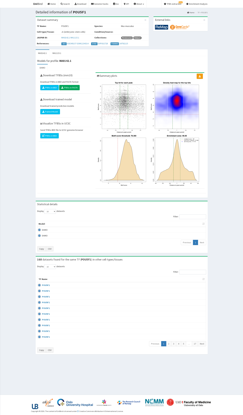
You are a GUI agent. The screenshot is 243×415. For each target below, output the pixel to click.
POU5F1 (42, 288)
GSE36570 (180, 323)
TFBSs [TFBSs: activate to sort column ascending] (127, 223)
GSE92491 (180, 315)
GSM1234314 (82, 43)
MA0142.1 (65, 37)
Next (202, 242)
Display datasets (51, 211)
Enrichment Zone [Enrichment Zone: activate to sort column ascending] (103, 223)
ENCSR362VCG (182, 306)
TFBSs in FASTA (69, 87)
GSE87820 (180, 332)
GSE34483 (180, 359)
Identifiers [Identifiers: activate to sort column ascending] (181, 282)
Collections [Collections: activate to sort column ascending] (147, 282)
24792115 (123, 43)
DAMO (42, 67)
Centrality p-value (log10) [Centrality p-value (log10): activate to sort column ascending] (180, 223)
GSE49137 (71, 43)
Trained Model (50, 111)
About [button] (139, 3)
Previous (187, 242)
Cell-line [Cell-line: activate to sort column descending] (55, 282)
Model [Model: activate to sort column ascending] (42, 223)
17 (195, 378)
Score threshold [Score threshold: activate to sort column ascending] (147, 223)
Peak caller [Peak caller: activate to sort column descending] (59, 223)
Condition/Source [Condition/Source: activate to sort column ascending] (94, 282)
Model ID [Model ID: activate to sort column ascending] (80, 223)
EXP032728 (103, 43)
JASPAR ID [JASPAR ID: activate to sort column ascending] (196, 281)
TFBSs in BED (49, 87)
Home (190, 12)
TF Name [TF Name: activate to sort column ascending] (41, 281)
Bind (38, 4)
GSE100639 (181, 288)
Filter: (189, 216)
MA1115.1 (75, 37)
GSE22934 (180, 350)
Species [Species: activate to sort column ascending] (165, 282)
